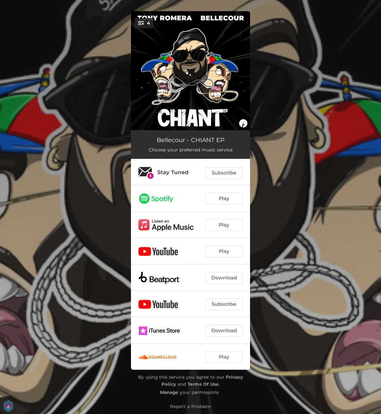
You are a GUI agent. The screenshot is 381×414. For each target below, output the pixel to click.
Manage (169, 392)
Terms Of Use (203, 384)
